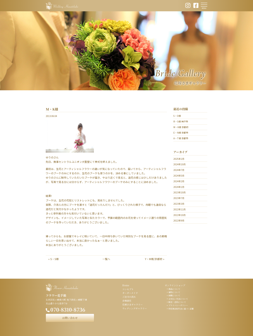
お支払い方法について (178, 298)
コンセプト (128, 289)
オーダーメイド (130, 292)
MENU (204, 8)
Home (125, 285)
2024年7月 (178, 170)
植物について (174, 292)
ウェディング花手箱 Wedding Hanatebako (62, 5)
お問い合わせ (70, 318)
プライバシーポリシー (178, 305)
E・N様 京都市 (180, 132)
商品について (174, 289)
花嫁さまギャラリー (132, 304)
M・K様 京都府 (180, 127)
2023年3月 (178, 203)
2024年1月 (178, 187)
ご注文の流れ (129, 296)
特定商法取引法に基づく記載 (181, 308)
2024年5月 (178, 175)
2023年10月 (179, 192)
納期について (174, 295)
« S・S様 (53, 259)
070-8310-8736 (67, 309)
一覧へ (106, 259)
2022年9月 (178, 220)
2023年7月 (178, 198)
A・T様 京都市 (180, 138)
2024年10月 (179, 164)
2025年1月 (178, 158)
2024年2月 (178, 181)
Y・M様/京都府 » (154, 259)
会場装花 (126, 300)
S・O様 (177, 115)
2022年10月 (179, 215)
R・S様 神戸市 (180, 121)
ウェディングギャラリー (134, 308)
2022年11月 (179, 209)
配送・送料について (177, 302)
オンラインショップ (175, 285)
